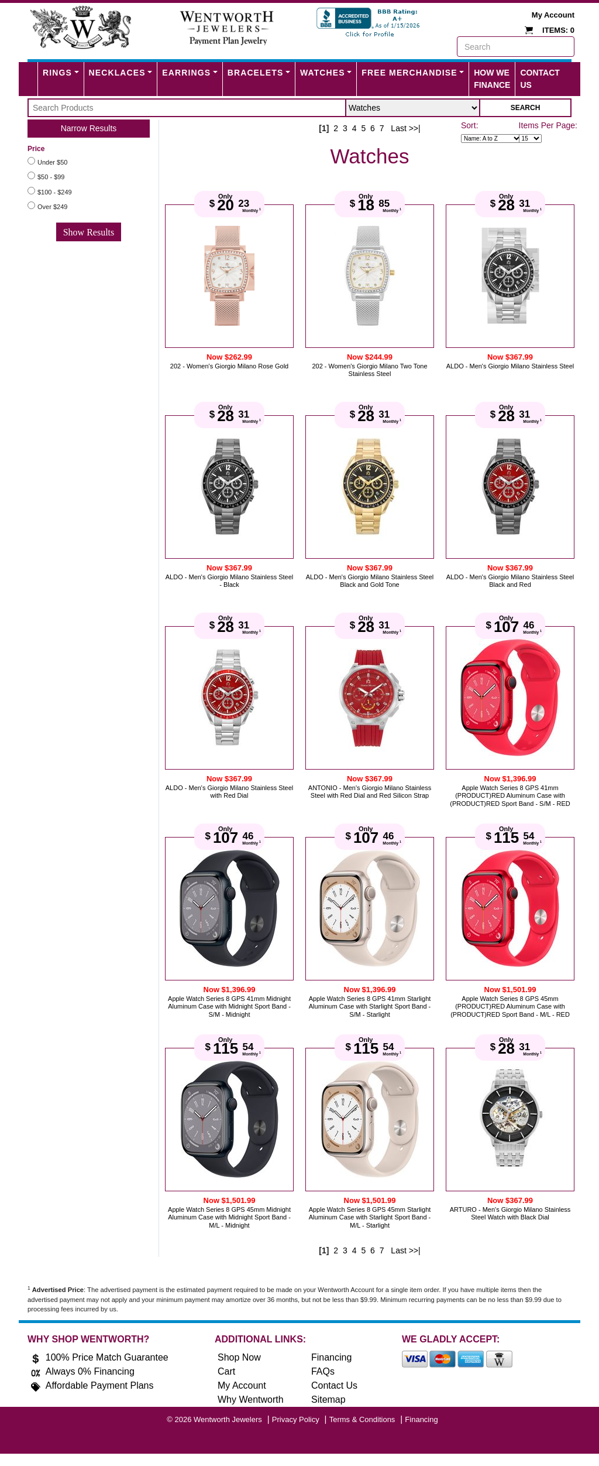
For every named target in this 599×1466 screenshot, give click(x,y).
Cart (226, 1371)
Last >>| (405, 128)
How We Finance (492, 79)
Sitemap (328, 1400)
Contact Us (539, 79)
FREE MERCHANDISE (409, 72)
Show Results (89, 232)
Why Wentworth (251, 1400)
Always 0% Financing (90, 1371)
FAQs (323, 1371)
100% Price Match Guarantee (107, 1357)
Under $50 (52, 162)
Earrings (186, 72)
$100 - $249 (54, 192)
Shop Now (239, 1357)
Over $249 (52, 206)
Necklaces (117, 72)
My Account (553, 15)
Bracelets (256, 72)
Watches (322, 72)
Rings (57, 72)
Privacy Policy (295, 1419)
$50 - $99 (50, 176)
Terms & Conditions (362, 1419)
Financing (331, 1357)
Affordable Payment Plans (100, 1385)
